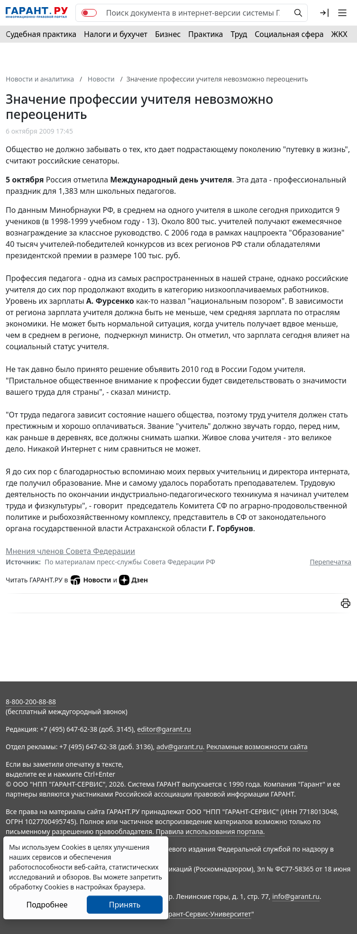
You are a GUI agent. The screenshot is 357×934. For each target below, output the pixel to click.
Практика (205, 34)
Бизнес (168, 34)
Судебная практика (41, 34)
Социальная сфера (289, 34)
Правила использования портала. (210, 831)
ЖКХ (339, 34)
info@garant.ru (296, 896)
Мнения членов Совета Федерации (70, 551)
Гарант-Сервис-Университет (206, 913)
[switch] (89, 13)
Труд (238, 34)
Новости (90, 580)
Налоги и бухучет (115, 34)
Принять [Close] (125, 904)
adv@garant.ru (179, 746)
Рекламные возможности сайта (257, 746)
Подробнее (46, 904)
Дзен (133, 580)
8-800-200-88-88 (31, 701)
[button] (324, 13)
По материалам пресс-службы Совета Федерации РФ (130, 561)
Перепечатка (330, 561)
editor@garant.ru (164, 729)
